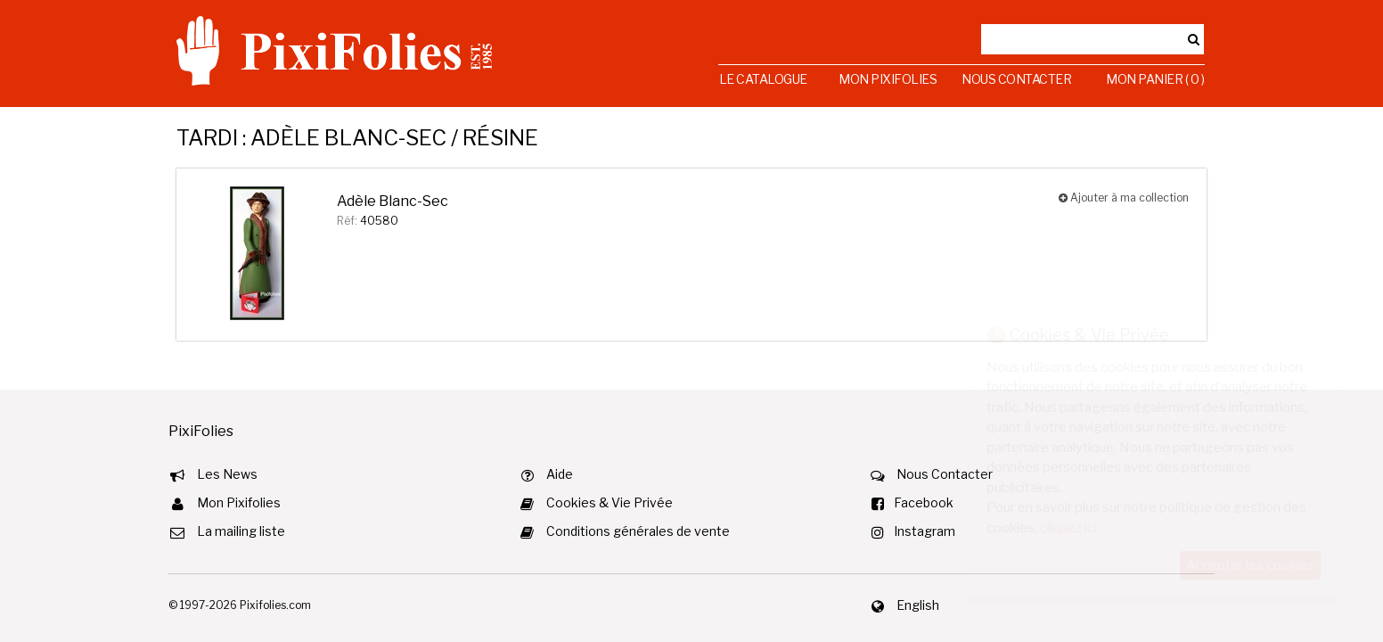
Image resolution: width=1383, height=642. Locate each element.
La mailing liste (241, 531)
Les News (227, 474)
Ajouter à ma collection (1124, 197)
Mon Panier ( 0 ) (1155, 78)
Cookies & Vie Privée (609, 502)
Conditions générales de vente (638, 531)
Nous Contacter (1016, 78)
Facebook (923, 502)
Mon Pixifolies (888, 78)
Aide (559, 474)
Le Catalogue (763, 78)
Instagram (924, 531)
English (917, 605)
